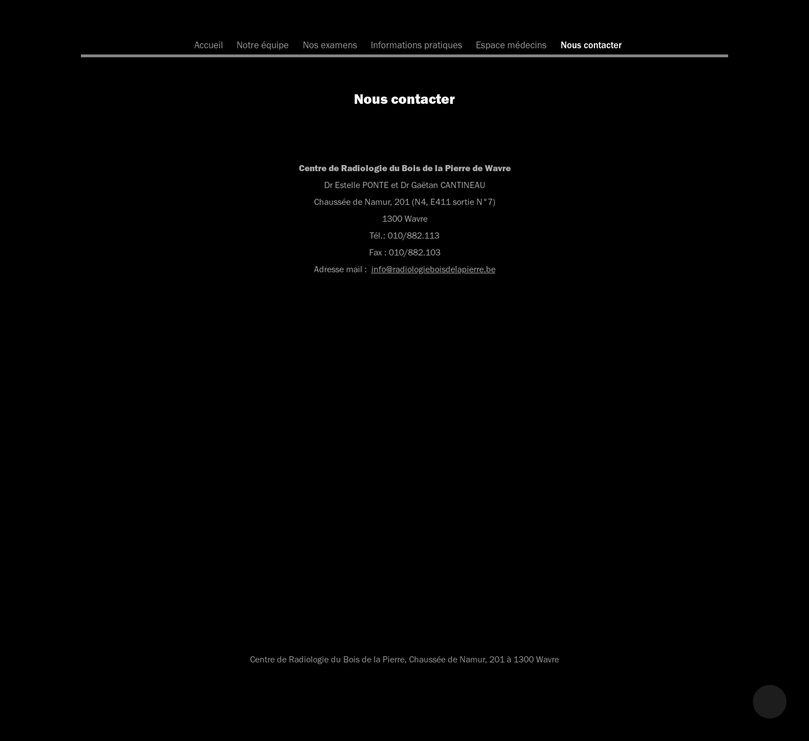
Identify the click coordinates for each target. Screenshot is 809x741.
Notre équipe (263, 45)
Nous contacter (591, 45)
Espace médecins (511, 45)
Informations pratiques (416, 45)
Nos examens (330, 45)
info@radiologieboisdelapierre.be (433, 269)
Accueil (208, 45)
